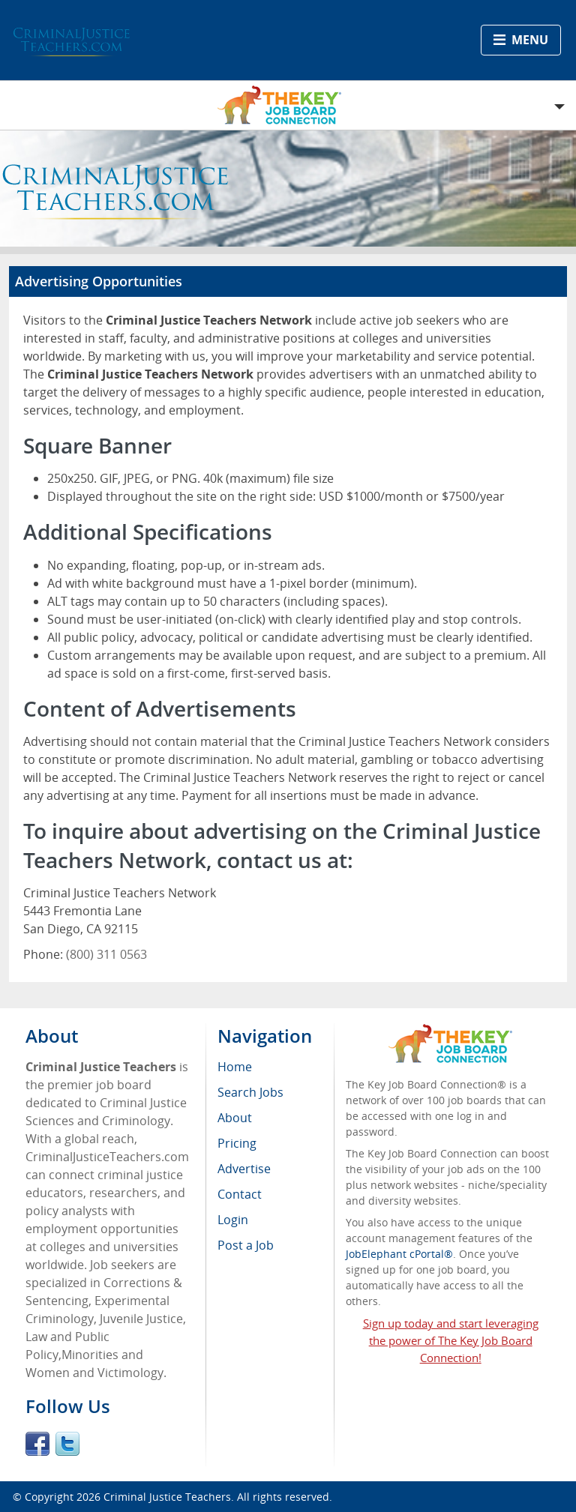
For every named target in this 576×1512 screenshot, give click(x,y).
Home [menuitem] (235, 1066)
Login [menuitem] (233, 1219)
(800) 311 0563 (106, 954)
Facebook (38, 1444)
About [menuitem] (235, 1117)
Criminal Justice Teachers (167, 1497)
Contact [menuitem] (240, 1194)
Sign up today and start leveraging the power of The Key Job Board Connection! (450, 1340)
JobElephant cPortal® (399, 1254)
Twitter (68, 1444)
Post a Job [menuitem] (246, 1245)
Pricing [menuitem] (237, 1143)
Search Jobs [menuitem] (251, 1092)
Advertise (244, 1168)
